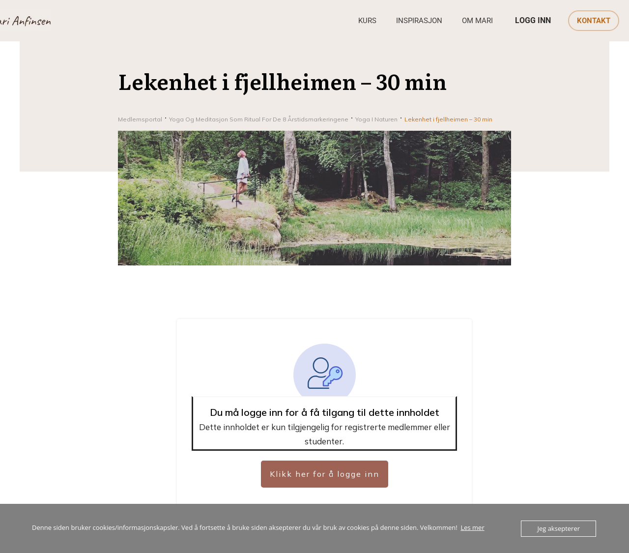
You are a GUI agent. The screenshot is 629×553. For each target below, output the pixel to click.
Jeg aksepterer (558, 528)
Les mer (472, 527)
